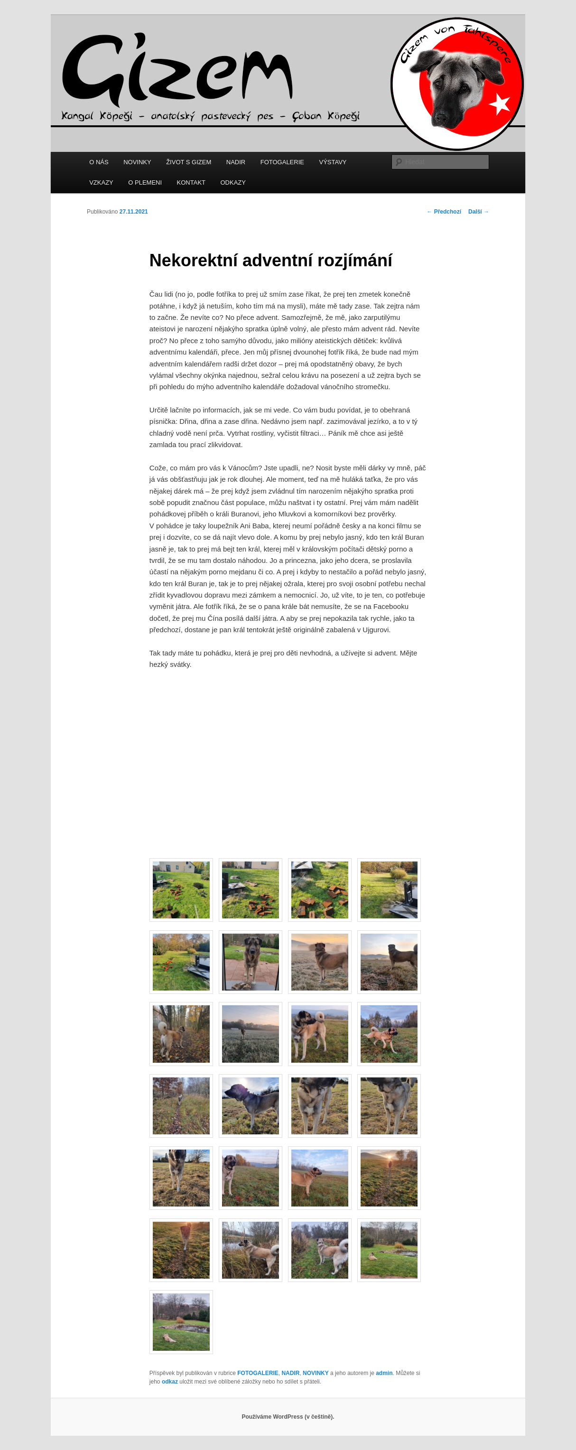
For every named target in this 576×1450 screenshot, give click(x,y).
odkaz (170, 1381)
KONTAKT (191, 182)
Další (478, 211)
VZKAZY (101, 182)
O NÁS (98, 162)
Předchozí (444, 211)
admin (384, 1373)
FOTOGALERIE (282, 162)
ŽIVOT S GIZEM (188, 162)
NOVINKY (137, 162)
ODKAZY (233, 182)
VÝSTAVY (332, 162)
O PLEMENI (145, 182)
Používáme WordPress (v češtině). (288, 1416)
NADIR (235, 162)
